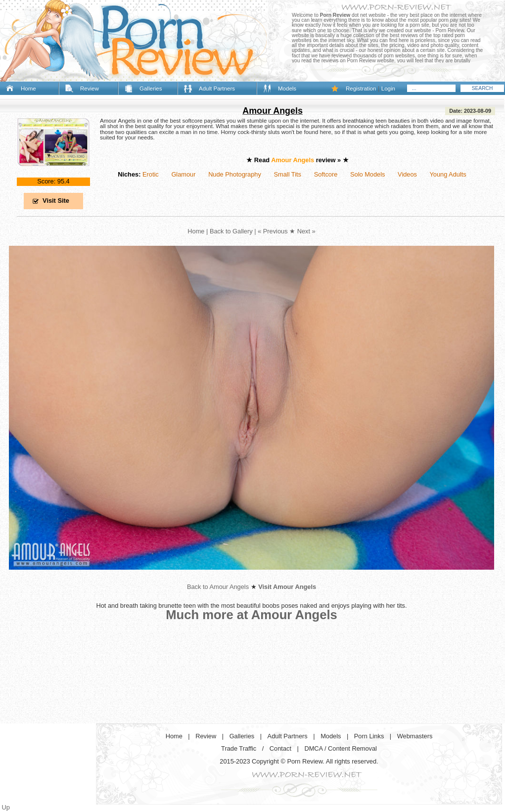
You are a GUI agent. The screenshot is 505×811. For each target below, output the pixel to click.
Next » (306, 231)
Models (287, 88)
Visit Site (56, 200)
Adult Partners (217, 88)
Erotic (150, 174)
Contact (280, 748)
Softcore (326, 174)
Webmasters (415, 736)
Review (89, 88)
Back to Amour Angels (218, 586)
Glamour (183, 174)
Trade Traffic (238, 748)
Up (6, 807)
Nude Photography (234, 174)
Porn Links (369, 736)
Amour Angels (272, 111)
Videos (407, 174)
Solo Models (367, 174)
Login (388, 88)
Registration (361, 88)
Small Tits (287, 174)
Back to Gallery (231, 231)
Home (28, 88)
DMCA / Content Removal (340, 748)
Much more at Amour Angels (251, 615)
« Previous (272, 231)
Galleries (150, 88)
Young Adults (447, 174)
